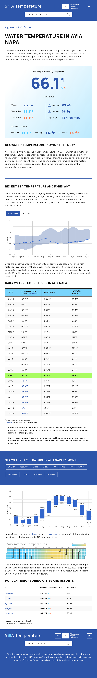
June (63, 468)
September (12, 476)
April (45, 468)
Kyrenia (8, 604)
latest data (13, 214)
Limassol (9, 614)
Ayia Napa (24, 28)
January (11, 468)
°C (58, 6)
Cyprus (9, 28)
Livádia (8, 599)
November (38, 476)
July (71, 468)
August (81, 468)
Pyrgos (8, 609)
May (54, 468)
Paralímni (9, 594)
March (35, 468)
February (24, 468)
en (89, 635)
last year (27, 214)
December (51, 476)
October (25, 476)
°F (66, 6)
